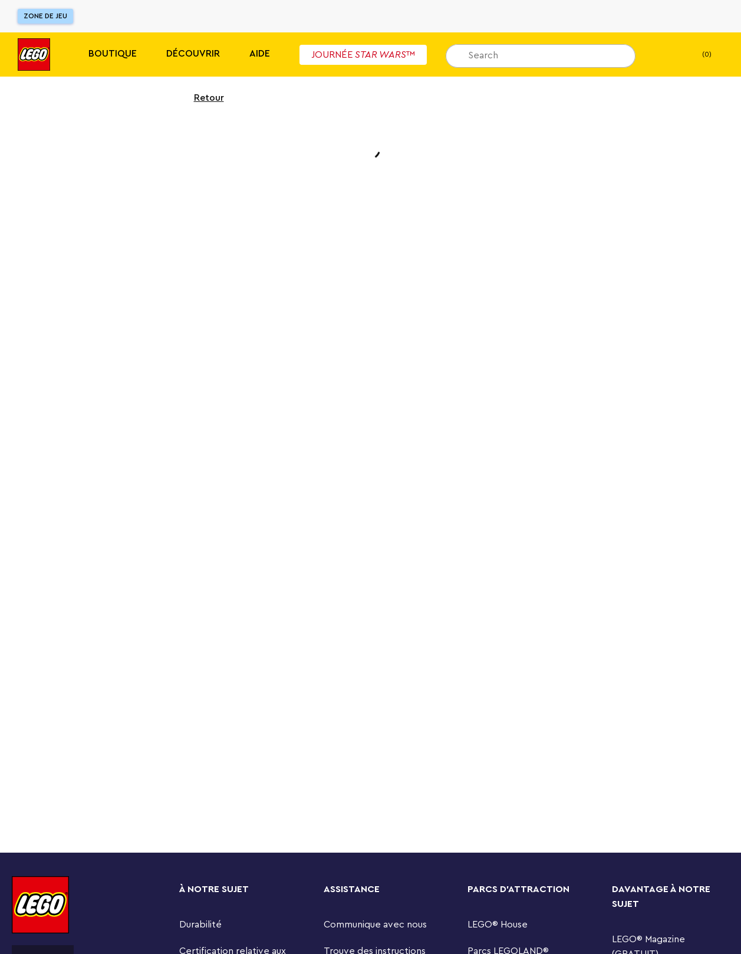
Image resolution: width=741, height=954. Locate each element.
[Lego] (34, 54)
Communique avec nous (375, 924)
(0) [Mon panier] (697, 55)
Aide (259, 53)
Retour (201, 98)
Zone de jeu (45, 15)
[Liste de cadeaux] (662, 55)
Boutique (112, 53)
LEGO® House (497, 924)
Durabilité (200, 924)
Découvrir (193, 53)
